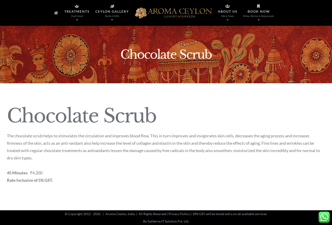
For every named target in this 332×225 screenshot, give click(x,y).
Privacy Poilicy (179, 214)
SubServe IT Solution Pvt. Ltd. (168, 221)
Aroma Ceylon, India (120, 214)
